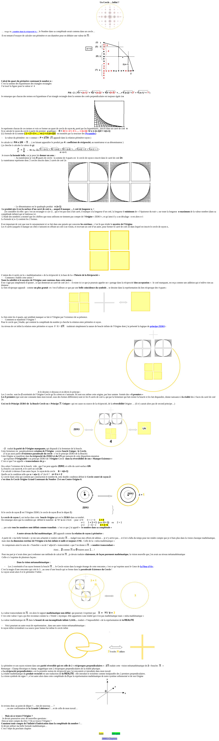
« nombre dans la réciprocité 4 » (24, 31)
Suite (101, 733)
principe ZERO (157, 326)
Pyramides (90, 133)
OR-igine (116, 733)
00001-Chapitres (109, 738)
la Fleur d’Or (146, 566)
